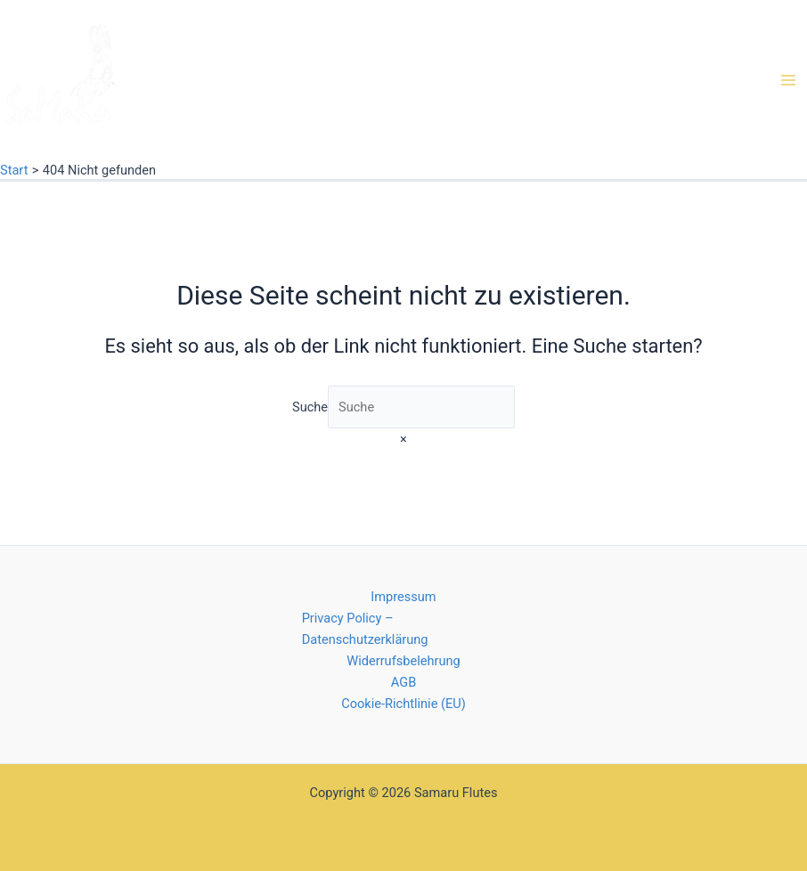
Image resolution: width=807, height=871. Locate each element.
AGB (403, 682)
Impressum (403, 597)
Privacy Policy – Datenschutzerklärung (365, 628)
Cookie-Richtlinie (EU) (403, 704)
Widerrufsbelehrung (403, 661)
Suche (310, 407)
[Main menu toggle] (788, 80)
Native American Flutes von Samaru (117, 139)
